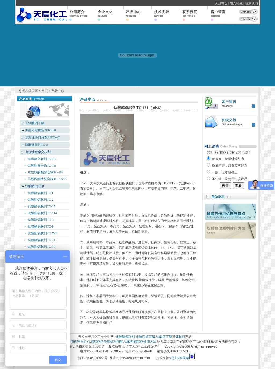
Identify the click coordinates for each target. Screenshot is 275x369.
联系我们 (252, 3)
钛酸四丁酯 (164, 337)
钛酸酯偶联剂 (125, 337)
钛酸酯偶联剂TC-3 (41, 220)
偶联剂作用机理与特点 (74, 342)
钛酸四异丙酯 (145, 337)
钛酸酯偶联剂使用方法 (140, 342)
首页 (44, 91)
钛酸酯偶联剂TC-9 (41, 226)
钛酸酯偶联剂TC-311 (42, 240)
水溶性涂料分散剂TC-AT (42, 137)
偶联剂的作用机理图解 (107, 342)
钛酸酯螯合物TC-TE (42, 165)
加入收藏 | (237, 3)
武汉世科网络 (179, 358)
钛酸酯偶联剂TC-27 (41, 206)
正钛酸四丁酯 (34, 123)
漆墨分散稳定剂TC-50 (40, 130)
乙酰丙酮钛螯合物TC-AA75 (47, 179)
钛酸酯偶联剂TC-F (41, 193)
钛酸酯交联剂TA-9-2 (42, 159)
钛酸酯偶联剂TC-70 (41, 247)
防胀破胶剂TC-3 (36, 145)
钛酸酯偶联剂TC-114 (42, 213)
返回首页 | (222, 3)
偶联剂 (180, 337)
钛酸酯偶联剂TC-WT (42, 233)
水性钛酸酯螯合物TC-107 (45, 172)
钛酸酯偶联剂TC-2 (41, 200)
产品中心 (57, 91)
